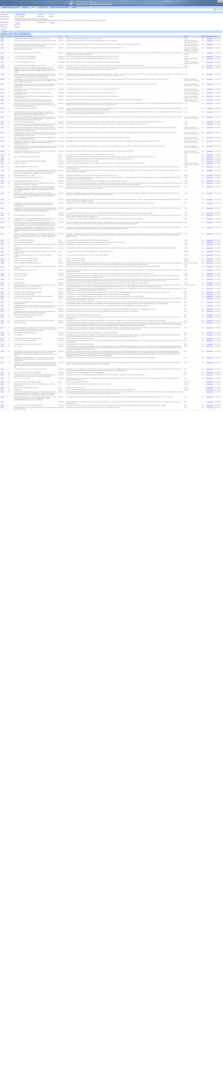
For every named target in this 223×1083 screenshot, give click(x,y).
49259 (2, 74)
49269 (2, 260)
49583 (2, 302)
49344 (2, 227)
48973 (2, 163)
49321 (2, 122)
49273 (2, 47)
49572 (2, 389)
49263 (2, 84)
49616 (2, 405)
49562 (2, 357)
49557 (2, 346)
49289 (2, 275)
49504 (2, 296)
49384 (2, 146)
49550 (2, 384)
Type (59, 36)
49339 (2, 222)
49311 (2, 112)
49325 (2, 124)
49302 (2, 266)
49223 (2, 270)
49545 (2, 322)
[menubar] (15, 34)
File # (2, 36)
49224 (2, 258)
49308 (2, 108)
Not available (17, 24)
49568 (2, 58)
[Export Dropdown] (15, 34)
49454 (2, 305)
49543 (2, 320)
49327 (2, 213)
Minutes (53, 22)
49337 (2, 137)
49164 (2, 67)
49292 (2, 99)
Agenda (18, 22)
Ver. (6, 36)
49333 (2, 132)
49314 (2, 203)
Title (67, 36)
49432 (2, 288)
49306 (2, 183)
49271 (2, 92)
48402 (2, 251)
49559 (2, 351)
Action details (209, 38)
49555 (2, 40)
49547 (2, 332)
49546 (2, 327)
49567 (2, 369)
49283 (2, 263)
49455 (2, 309)
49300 (2, 103)
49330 (2, 127)
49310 (2, 193)
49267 (2, 89)
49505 (2, 317)
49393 (2, 151)
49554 (2, 344)
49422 (2, 381)
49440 (2, 156)
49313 (2, 199)
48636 (2, 255)
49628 (2, 407)
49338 (2, 218)
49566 (2, 362)
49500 (2, 292)
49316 (2, 117)
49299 (2, 396)
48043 (2, 161)
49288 (2, 273)
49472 (2, 311)
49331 (2, 56)
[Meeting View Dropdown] (24, 34)
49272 (2, 96)
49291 (2, 282)
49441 (2, 159)
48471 (2, 285)
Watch (17, 27)
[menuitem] (4, 34)
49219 (2, 244)
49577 (2, 372)
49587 (2, 378)
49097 (2, 170)
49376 (2, 391)
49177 (2, 242)
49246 (2, 38)
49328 (2, 215)
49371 (2, 233)
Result (203, 36)
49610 (2, 401)
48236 (2, 240)
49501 (2, 294)
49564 (2, 387)
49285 (2, 181)
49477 (2, 315)
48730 (2, 65)
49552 (2, 298)
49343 (2, 141)
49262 (2, 79)
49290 (2, 279)
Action (185, 36)
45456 (2, 154)
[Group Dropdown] (10, 34)
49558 (2, 44)
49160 (2, 52)
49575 (2, 62)
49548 (2, 334)
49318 (2, 248)
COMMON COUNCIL (19, 14)
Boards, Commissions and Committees (23, 36)
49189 (2, 175)
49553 (2, 340)
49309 (2, 186)
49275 (2, 177)
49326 (2, 208)
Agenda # (10, 36)
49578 (2, 374)
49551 (2, 338)
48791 (2, 166)
